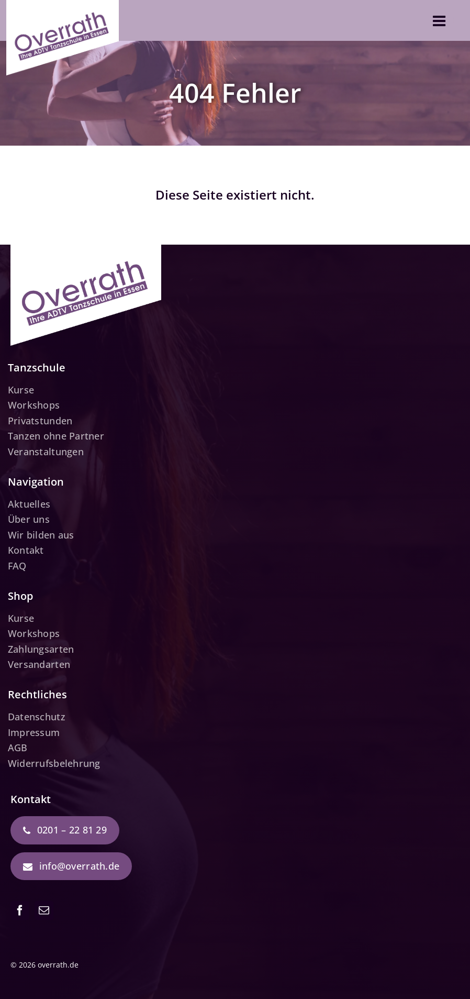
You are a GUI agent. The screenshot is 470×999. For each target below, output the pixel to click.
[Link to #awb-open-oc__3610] (439, 21)
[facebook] (19, 910)
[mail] (44, 910)
